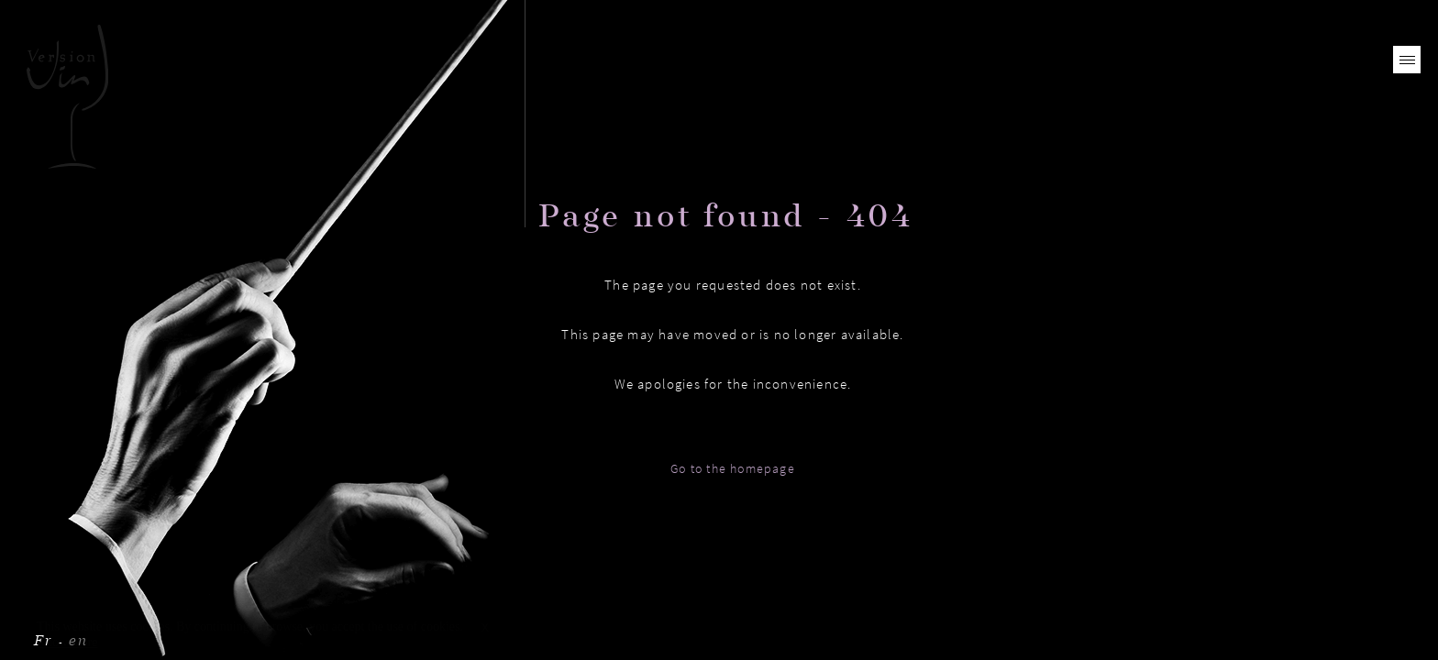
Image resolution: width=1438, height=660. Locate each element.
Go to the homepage (732, 468)
